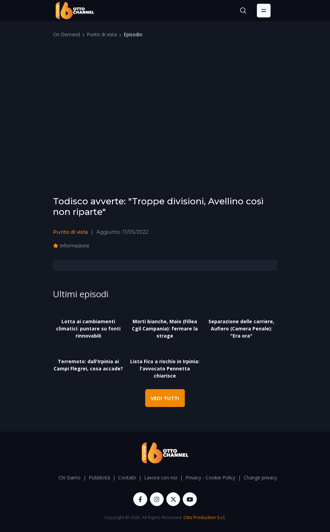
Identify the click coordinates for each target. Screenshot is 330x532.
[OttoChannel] (75, 10)
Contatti (127, 477)
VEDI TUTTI (165, 398)
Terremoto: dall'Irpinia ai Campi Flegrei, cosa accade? (88, 365)
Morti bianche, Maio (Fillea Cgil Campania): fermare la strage (165, 328)
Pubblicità (99, 477)
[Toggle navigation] (264, 10)
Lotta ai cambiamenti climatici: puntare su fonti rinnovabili (88, 328)
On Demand (66, 34)
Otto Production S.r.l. (204, 517)
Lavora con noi (160, 477)
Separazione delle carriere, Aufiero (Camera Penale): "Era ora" (241, 328)
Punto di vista (102, 34)
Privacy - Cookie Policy (210, 477)
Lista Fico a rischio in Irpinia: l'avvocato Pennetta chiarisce (165, 368)
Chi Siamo (69, 477)
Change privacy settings (270, 477)
